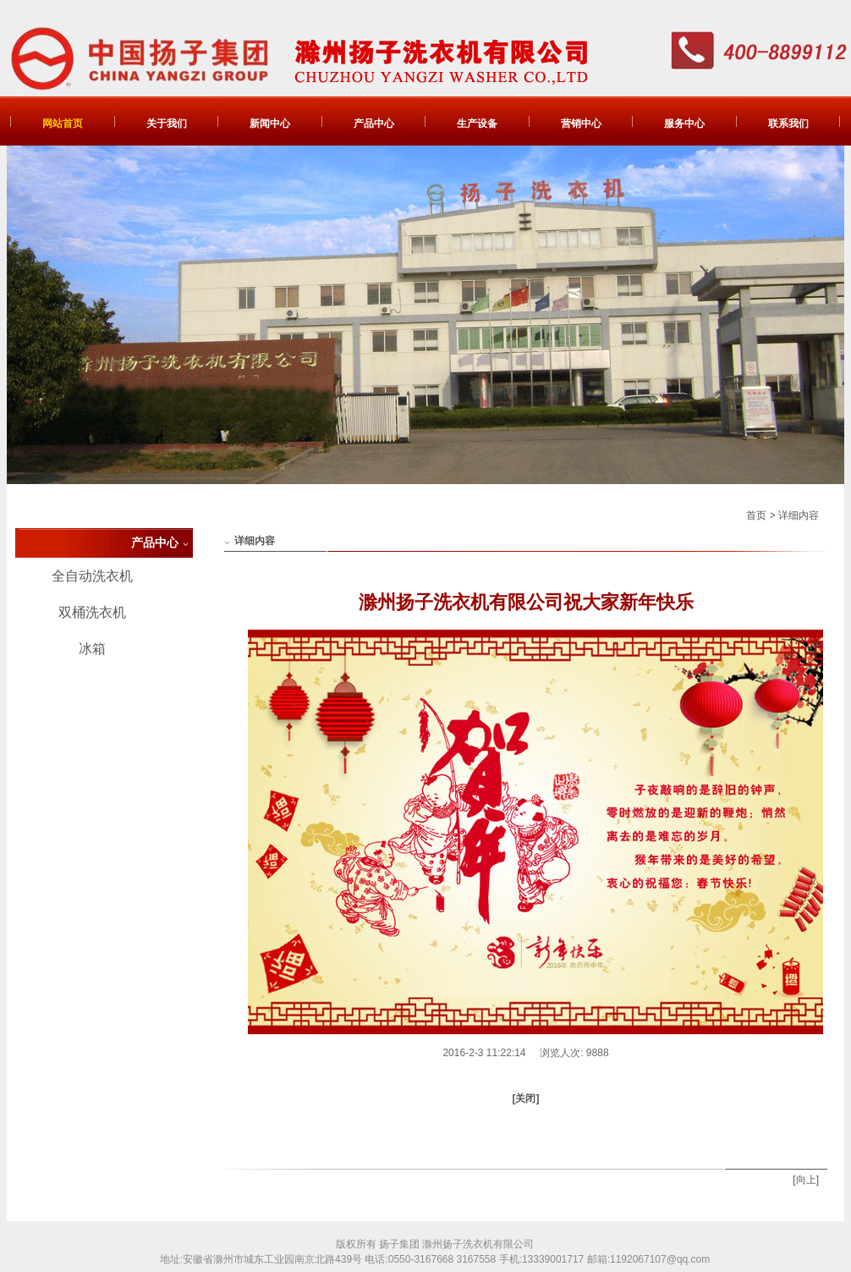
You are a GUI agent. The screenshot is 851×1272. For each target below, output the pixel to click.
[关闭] (526, 1098)
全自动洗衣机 (92, 576)
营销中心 (581, 123)
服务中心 (684, 123)
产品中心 (374, 123)
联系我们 (788, 123)
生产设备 (477, 123)
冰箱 (92, 649)
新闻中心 (270, 123)
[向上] (806, 1180)
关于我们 (166, 123)
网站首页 (62, 123)
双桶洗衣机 (92, 612)
